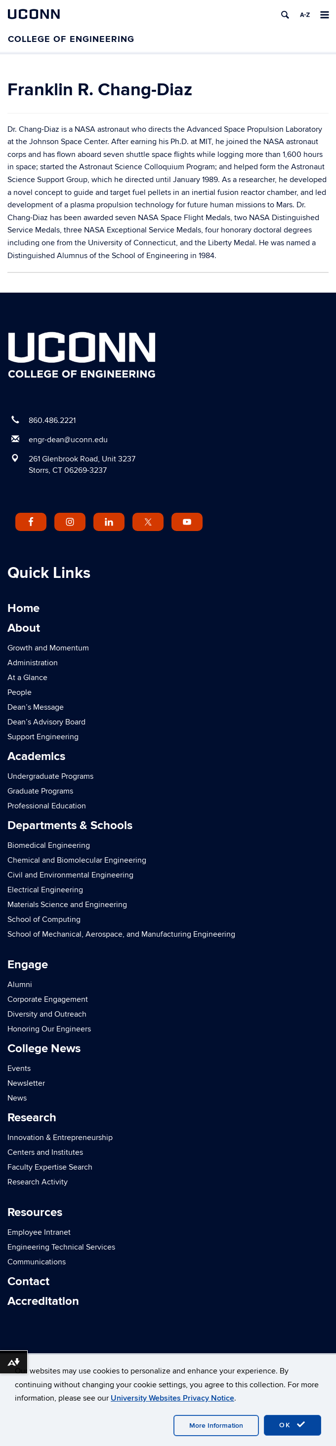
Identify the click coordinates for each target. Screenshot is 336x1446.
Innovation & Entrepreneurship (60, 1137)
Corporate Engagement (47, 999)
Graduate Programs (40, 791)
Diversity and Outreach (46, 1014)
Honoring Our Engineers (49, 1029)
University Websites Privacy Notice (172, 1398)
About (23, 628)
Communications (36, 1262)
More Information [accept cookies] (216, 1425)
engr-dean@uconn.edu (68, 440)
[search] (285, 15)
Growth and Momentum (48, 648)
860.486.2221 (52, 420)
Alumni (19, 984)
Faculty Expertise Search (49, 1167)
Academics (36, 756)
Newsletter (26, 1083)
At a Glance (27, 678)
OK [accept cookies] (292, 1424)
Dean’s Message (35, 707)
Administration (32, 663)
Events (19, 1068)
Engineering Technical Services (61, 1247)
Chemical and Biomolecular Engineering (76, 860)
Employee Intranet (39, 1232)
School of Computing (44, 919)
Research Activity (37, 1182)
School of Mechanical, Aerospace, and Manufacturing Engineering (121, 934)
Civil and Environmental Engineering (70, 875)
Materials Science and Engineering (67, 905)
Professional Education (46, 806)
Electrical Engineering (45, 890)
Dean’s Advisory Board (46, 722)
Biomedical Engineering (48, 845)
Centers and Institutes (45, 1152)
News (17, 1098)
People (19, 692)
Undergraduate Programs (50, 776)
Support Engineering (43, 737)
